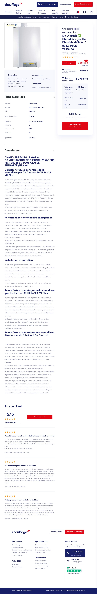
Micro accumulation (22, 79)
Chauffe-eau (30, 12)
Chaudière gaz (16, 545)
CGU (62, 590)
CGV (65, 590)
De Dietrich (69, 35)
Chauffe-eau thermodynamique (22, 550)
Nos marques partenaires (43, 550)
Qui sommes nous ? (40, 545)
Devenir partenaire (41, 561)
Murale (23, 81)
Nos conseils (55, 12)
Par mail (77, 561)
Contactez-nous (40, 552)
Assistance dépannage (42, 12)
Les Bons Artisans (40, 568)
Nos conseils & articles (41, 547)
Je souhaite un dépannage (83, 4)
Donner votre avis (39, 417)
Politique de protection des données (76, 590)
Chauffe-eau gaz (17, 547)
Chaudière (8, 12)
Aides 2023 (15, 564)
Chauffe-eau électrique (19, 552)
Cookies (57, 590)
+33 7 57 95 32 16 (48, 4)
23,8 (17, 84)
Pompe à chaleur (19, 12)
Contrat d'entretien (41, 563)
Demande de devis (65, 4)
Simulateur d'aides (17, 567)
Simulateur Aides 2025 (65, 12)
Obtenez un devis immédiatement (75, 126)
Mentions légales (50, 590)
